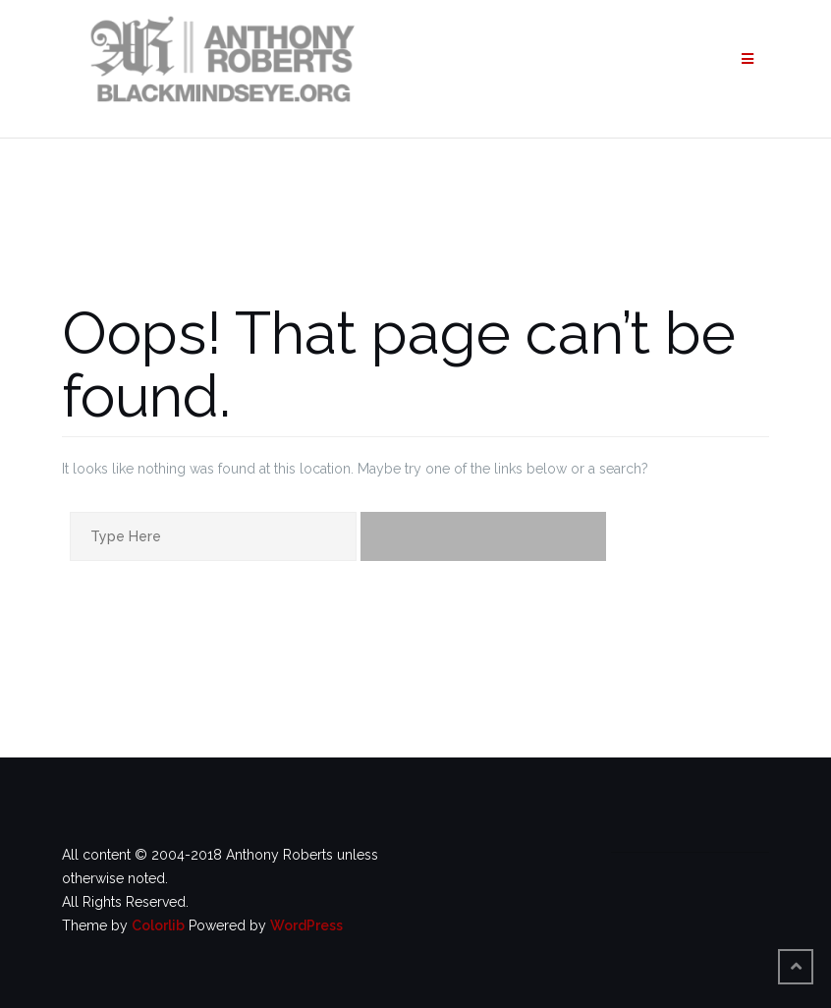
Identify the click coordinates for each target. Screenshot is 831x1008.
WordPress (306, 925)
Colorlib (158, 925)
